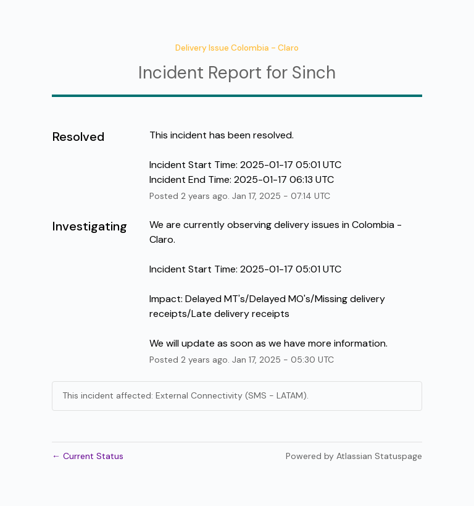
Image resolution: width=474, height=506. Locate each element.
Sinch (314, 72)
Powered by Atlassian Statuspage (354, 456)
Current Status (87, 456)
